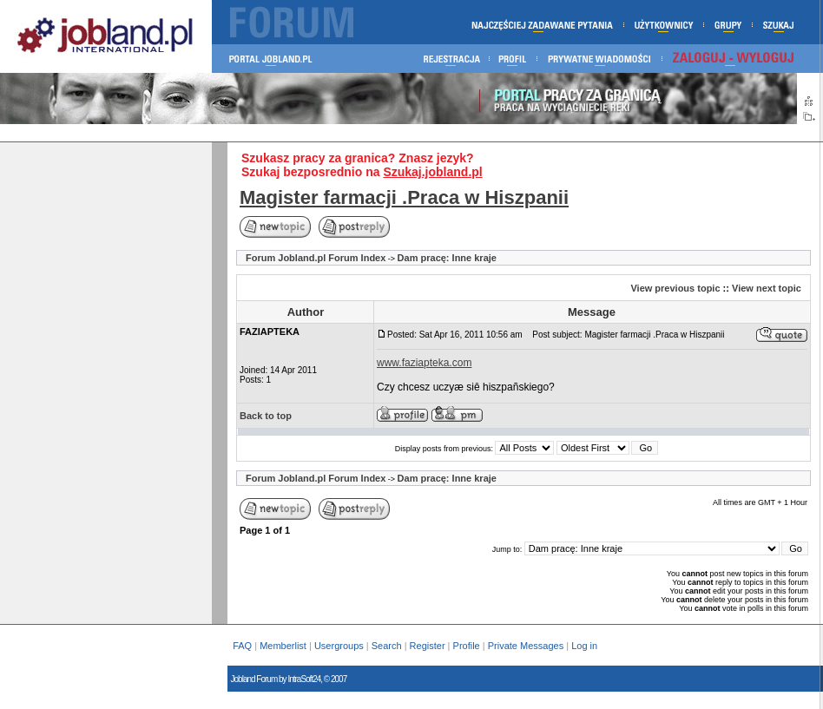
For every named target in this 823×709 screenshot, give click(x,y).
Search (387, 645)
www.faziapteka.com (424, 363)
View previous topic (675, 288)
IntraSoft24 (303, 679)
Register (427, 645)
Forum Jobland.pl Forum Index (315, 258)
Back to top (266, 415)
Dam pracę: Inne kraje (447, 258)
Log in (585, 645)
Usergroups (339, 645)
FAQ (242, 645)
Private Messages (525, 645)
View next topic (766, 288)
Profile (466, 645)
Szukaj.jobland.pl (432, 172)
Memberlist (283, 645)
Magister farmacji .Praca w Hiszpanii (404, 197)
